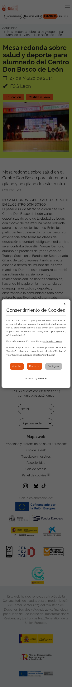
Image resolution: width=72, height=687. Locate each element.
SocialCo (42, 378)
